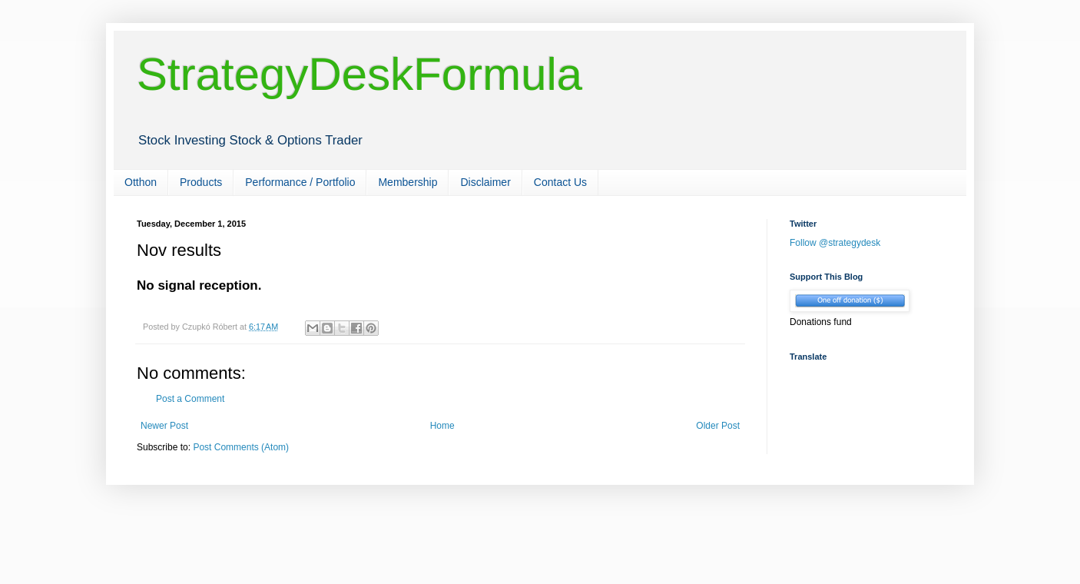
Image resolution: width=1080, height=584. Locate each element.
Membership (407, 182)
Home (442, 425)
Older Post (718, 425)
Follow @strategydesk (835, 242)
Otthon (140, 182)
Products (201, 182)
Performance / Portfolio (300, 182)
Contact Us (560, 182)
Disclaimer (485, 182)
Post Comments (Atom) (241, 447)
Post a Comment (190, 398)
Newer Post (164, 425)
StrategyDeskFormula (359, 74)
